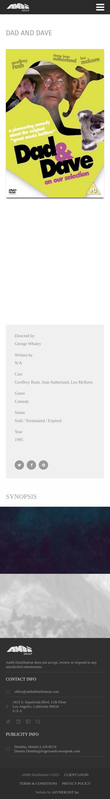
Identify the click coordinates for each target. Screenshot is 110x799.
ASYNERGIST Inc (65, 792)
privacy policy (76, 783)
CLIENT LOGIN (76, 775)
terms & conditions (38, 783)
